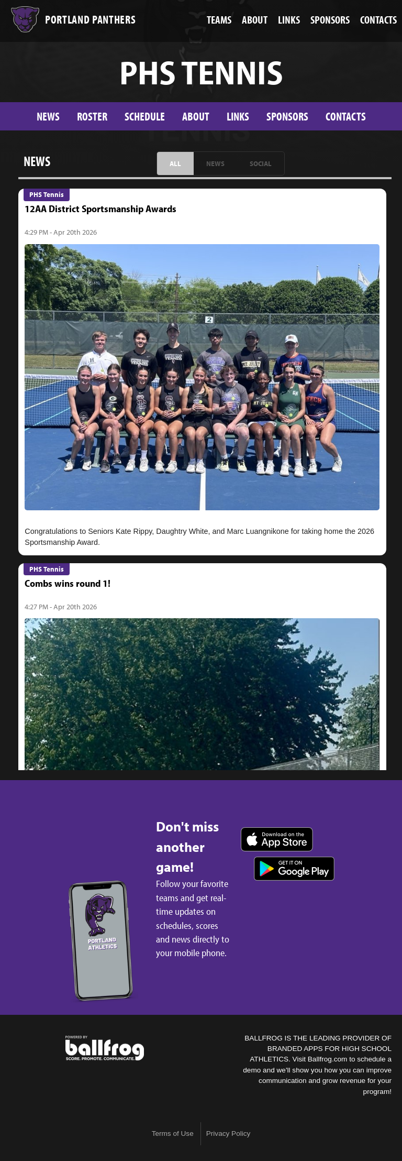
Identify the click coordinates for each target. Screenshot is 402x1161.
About (195, 116)
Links (238, 116)
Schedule (145, 116)
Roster (92, 116)
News (48, 116)
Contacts (346, 116)
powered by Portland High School (104, 1048)
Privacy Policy (228, 1133)
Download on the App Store (277, 839)
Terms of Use (173, 1133)
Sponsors (287, 116)
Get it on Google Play (294, 869)
